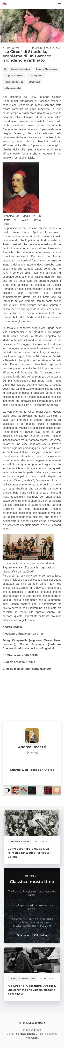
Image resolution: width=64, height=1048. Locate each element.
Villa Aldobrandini (13, 88)
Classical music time (20, 69)
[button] (59, 4)
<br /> (13, 691)
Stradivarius (34, 82)
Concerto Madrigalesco (47, 69)
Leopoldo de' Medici (14, 75)
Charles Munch (19, 841)
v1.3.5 (28, 1033)
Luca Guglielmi (35, 75)
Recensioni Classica (14, 82)
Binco (37, 1029)
